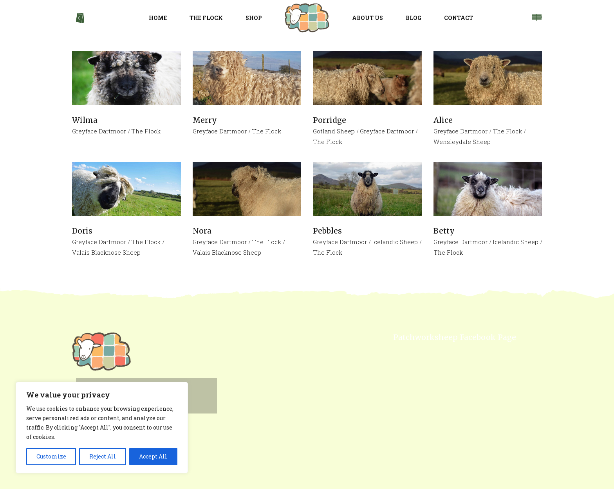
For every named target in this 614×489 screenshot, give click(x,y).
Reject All (102, 456)
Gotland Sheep (334, 131)
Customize (51, 456)
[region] (102, 427)
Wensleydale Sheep (462, 142)
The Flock (146, 131)
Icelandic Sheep (395, 242)
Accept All (153, 456)
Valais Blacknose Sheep (106, 252)
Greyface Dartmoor (99, 131)
